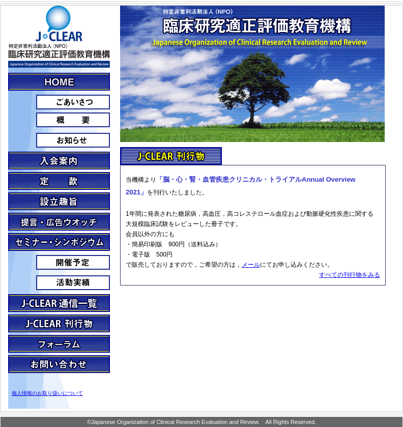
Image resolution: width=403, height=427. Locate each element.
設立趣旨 (59, 201)
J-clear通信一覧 (59, 303)
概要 (59, 120)
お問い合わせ (59, 364)
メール (251, 264)
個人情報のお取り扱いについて (47, 393)
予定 (59, 262)
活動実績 (59, 283)
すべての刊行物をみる (349, 274)
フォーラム (59, 344)
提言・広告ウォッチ (59, 222)
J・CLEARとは (59, 82)
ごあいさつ (59, 102)
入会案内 (59, 160)
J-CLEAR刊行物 (59, 323)
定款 (59, 181)
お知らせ (59, 140)
